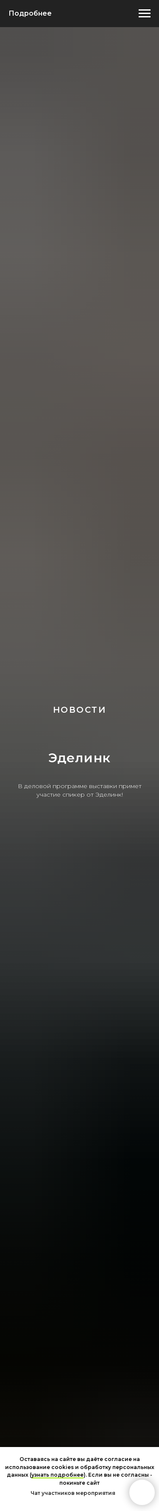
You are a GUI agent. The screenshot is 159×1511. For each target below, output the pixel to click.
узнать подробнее (57, 1475)
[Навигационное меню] (145, 13)
